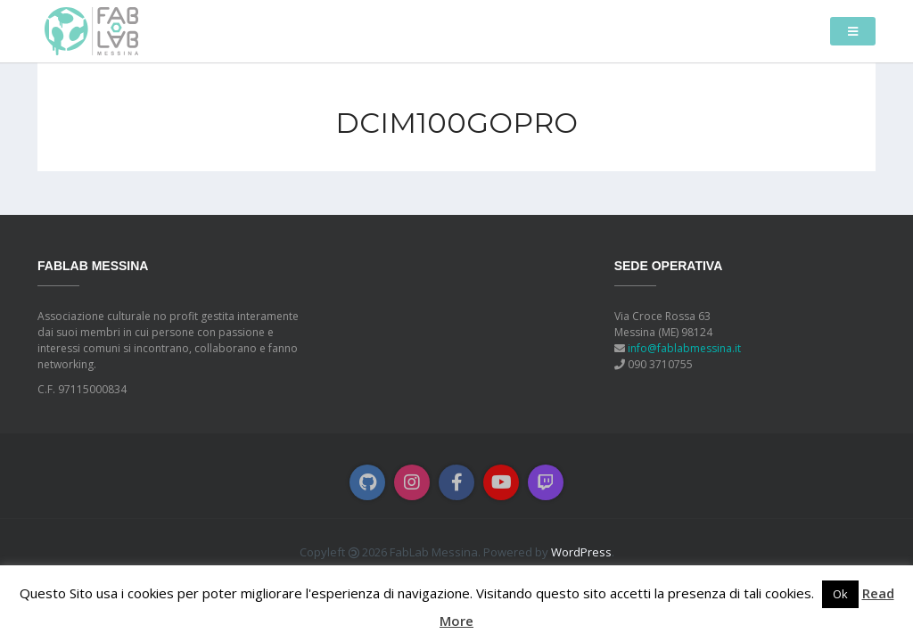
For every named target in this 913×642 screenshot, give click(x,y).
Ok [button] (840, 594)
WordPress (581, 552)
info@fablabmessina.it (684, 348)
